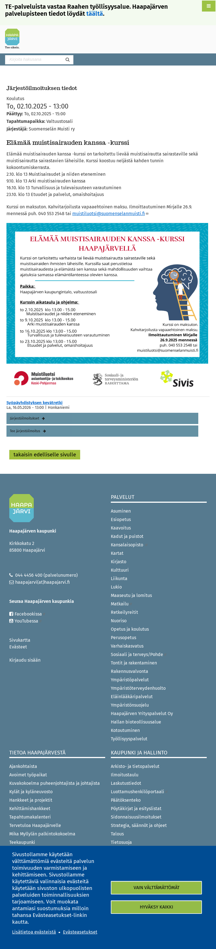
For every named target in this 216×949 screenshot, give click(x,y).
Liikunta (119, 578)
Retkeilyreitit (124, 612)
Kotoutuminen (125, 730)
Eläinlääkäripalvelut (132, 696)
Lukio (116, 587)
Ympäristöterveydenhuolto (138, 688)
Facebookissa (30, 614)
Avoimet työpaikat (28, 774)
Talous (117, 834)
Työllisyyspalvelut (129, 738)
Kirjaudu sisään (24, 660)
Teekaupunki (22, 842)
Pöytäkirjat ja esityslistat (136, 808)
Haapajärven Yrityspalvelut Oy (142, 713)
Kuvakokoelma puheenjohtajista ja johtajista (54, 783)
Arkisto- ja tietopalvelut (135, 766)
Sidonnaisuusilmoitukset (136, 817)
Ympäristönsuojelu (130, 705)
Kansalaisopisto (129, 544)
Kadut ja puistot (127, 536)
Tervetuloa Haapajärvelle (35, 825)
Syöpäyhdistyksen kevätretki (34, 402)
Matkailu (121, 604)
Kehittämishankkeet (29, 808)
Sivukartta (19, 640)
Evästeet (18, 647)
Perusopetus (123, 637)
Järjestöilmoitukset (24, 418)
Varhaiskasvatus (127, 646)
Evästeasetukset (80, 932)
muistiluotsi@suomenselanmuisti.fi (110, 213)
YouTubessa (28, 621)
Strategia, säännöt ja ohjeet (139, 825)
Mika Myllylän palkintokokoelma (42, 834)
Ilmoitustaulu (124, 774)
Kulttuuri (120, 570)
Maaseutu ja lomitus (131, 595)
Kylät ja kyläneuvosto (31, 791)
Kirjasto (118, 561)
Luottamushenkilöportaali (139, 791)
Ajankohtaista (23, 766)
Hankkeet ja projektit (30, 800)
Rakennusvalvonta (129, 671)
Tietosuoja (121, 842)
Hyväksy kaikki (156, 907)
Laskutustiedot (126, 783)
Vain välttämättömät (156, 887)
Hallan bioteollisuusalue (136, 722)
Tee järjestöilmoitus (25, 431)
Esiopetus (121, 519)
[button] (208, 6)
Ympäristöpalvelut (130, 679)
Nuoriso (119, 620)
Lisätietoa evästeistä (34, 932)
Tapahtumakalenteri (30, 817)
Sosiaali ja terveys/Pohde (139, 654)
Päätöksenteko (126, 800)
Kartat (117, 553)
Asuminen (121, 511)
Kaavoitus (121, 528)
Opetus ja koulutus (130, 629)
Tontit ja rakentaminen (134, 663)
